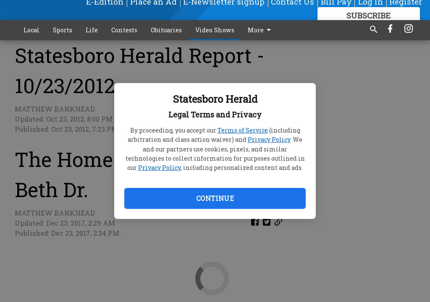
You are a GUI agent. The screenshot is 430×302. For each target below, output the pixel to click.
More (261, 30)
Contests (124, 30)
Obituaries (166, 30)
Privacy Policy (269, 139)
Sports (62, 30)
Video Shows (214, 30)
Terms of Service (243, 130)
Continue (215, 198)
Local (31, 30)
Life (92, 30)
